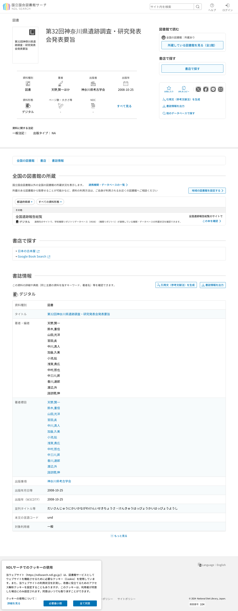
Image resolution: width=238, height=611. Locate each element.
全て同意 (85, 603)
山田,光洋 (53, 414)
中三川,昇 (53, 454)
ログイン (227, 7)
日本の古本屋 (29, 251)
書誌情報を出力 (173, 106)
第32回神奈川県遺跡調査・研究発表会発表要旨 (78, 314)
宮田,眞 (52, 419)
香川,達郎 (53, 460)
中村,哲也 (53, 449)
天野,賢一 (53, 402)
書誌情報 (58, 160)
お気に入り (169, 89)
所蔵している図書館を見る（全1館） (192, 45)
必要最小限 (55, 603)
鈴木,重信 (53, 408)
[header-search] (176, 7)
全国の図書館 (25, 160)
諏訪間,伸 (53, 472)
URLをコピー (183, 89)
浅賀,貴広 (53, 443)
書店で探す (192, 68)
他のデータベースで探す (178, 113)
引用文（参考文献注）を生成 (181, 99)
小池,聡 (52, 437)
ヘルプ (212, 7)
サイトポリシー (126, 599)
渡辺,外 (52, 466)
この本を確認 (212, 221)
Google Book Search (34, 256)
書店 (43, 160)
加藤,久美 (53, 431)
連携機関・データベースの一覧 (109, 185)
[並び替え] (25, 202)
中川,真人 (53, 425)
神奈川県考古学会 (59, 481)
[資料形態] (50, 202)
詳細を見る (13, 603)
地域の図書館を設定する (208, 190)
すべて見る (124, 106)
